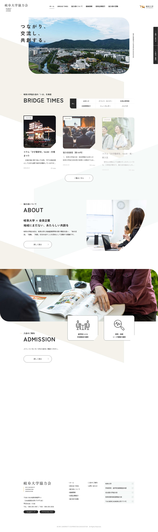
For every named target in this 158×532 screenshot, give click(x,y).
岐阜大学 (108, 484)
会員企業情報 (124, 101)
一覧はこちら (79, 178)
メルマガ (125, 106)
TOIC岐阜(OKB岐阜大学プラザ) (115, 501)
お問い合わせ (156, 37)
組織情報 (89, 6)
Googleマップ (31, 512)
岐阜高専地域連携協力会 (113, 497)
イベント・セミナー (105, 101)
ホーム (51, 6)
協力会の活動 (113, 6)
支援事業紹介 (86, 106)
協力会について (77, 6)
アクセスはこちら (47, 512)
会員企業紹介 (100, 6)
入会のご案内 (156, 55)
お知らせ (86, 101)
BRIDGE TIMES (63, 6)
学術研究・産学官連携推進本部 (116, 488)
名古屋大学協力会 (111, 492)
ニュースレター (105, 106)
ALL (73, 103)
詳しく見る (38, 244)
